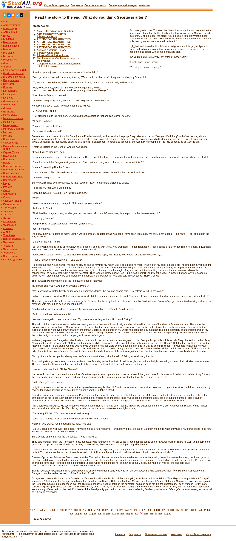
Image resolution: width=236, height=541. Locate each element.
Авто (5, 21)
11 (66, 510)
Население (9, 139)
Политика (8, 159)
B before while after (48, 52)
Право (6, 162)
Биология (8, 39)
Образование (10, 142)
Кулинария (9, 94)
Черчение (8, 242)
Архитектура (10, 28)
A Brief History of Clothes (51, 33)
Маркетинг (9, 111)
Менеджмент (10, 125)
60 (151, 513)
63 (165, 513)
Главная (120, 534)
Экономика (9, 252)
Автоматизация (11, 25)
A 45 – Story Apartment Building (55, 31)
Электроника (10, 256)
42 (209, 510)
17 (94, 510)
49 (99, 513)
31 (158, 510)
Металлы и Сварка (13, 129)
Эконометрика (11, 249)
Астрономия (10, 32)
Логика (7, 108)
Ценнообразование (14, 239)
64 (170, 513)
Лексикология (10, 101)
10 (61, 510)
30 (154, 510)
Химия (6, 232)
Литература (9, 104)
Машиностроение (13, 118)
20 (107, 510)
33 (168, 510)
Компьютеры (10, 91)
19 (103, 510)
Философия (9, 225)
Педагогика (9, 156)
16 (89, 510)
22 (117, 510)
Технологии (9, 207)
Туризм (7, 214)
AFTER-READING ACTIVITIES (54, 39)
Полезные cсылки (95, 5)
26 (135, 510)
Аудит (6, 35)
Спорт (6, 197)
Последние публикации (123, 5)
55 (127, 513)
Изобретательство (13, 73)
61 (156, 513)
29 (149, 510)
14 (80, 510)
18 (98, 510)
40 (200, 510)
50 (104, 513)
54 (122, 513)
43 (71, 513)
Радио (6, 183)
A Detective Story (47, 36)
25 (131, 510)
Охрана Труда (11, 152)
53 (118, 513)
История (7, 87)
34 (172, 510)
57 (136, 513)
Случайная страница (56, 5)
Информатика (11, 80)
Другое (7, 66)
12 (70, 510)
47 (90, 513)
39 (196, 510)
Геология (8, 56)
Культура (8, 97)
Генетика (8, 49)
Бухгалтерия (10, 42)
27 (140, 510)
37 (186, 510)
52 (113, 513)
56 (132, 513)
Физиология (9, 221)
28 (144, 510)
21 (112, 510)
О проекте (77, 5)
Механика (8, 132)
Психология (9, 180)
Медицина (9, 122)
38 (191, 510)
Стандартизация (12, 200)
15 (84, 510)
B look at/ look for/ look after (53, 55)
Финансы (8, 228)
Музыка (7, 135)
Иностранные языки (14, 77)
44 (76, 513)
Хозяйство (9, 235)
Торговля (8, 211)
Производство (11, 173)
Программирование (14, 169)
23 (121, 510)
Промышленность (13, 176)
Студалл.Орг (9, 536)
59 (146, 513)
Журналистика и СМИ (15, 70)
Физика (7, 218)
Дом (5, 63)
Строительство (11, 204)
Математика (10, 115)
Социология (10, 194)
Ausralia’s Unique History (51, 50)
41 (205, 510)
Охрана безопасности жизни (15, 147)
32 (163, 510)
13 (75, 510)
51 (108, 513)
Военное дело (11, 46)
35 (177, 510)
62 (160, 513)
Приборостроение (13, 166)
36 (182, 510)
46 (85, 513)
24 (126, 510)
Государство (10, 59)
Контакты (144, 5)
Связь (6, 190)
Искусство (8, 84)
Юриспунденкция (12, 259)
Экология (8, 245)
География (9, 52)
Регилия (7, 187)
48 (94, 513)
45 (81, 513)
